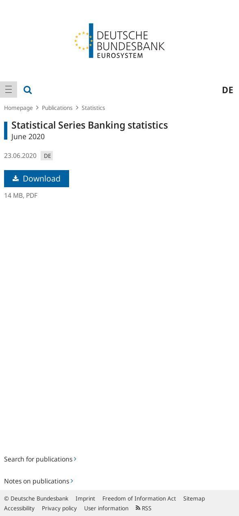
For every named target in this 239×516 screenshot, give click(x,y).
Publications (57, 108)
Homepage (18, 108)
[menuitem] (8, 89)
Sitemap (194, 498)
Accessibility (19, 508)
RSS (144, 508)
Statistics (93, 108)
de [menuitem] (227, 89)
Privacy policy (59, 508)
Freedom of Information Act (139, 498)
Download (37, 178)
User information (106, 508)
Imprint (85, 498)
